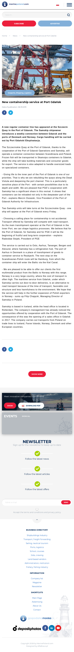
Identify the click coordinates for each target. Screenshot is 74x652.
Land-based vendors (37, 559)
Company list (37, 578)
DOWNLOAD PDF (31, 405)
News (15, 36)
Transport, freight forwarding (37, 539)
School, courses (37, 551)
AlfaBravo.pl (43, 646)
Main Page (37, 598)
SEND (66, 502)
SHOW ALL (26, 416)
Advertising (37, 602)
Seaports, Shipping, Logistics (19, 93)
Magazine (37, 582)
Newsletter (37, 586)
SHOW (10, 406)
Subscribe (19, 24)
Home (4, 36)
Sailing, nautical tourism (37, 543)
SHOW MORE (37, 374)
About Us (37, 606)
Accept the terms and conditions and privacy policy (37, 512)
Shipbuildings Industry (37, 535)
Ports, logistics (37, 547)
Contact (37, 610)
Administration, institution (37, 563)
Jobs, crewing (37, 555)
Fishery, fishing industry (37, 567)
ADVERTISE (55, 24)
